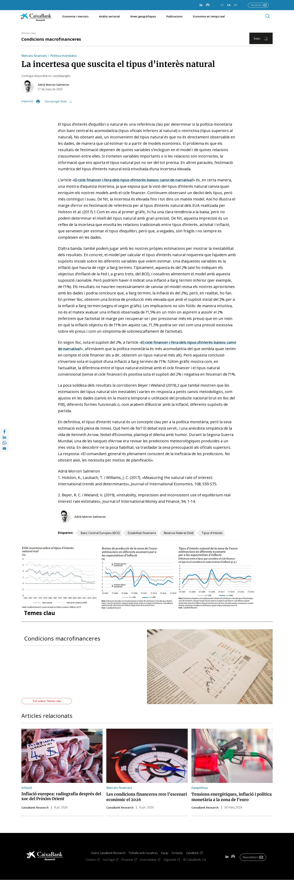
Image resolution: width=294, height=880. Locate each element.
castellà (57, 76)
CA (229, 5)
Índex (257, 38)
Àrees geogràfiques (143, 16)
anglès (66, 76)
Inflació (26, 788)
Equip (164, 853)
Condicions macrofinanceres (51, 39)
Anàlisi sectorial (109, 16)
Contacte (177, 853)
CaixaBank (196, 853)
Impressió (27, 101)
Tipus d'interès (212, 533)
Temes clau (28, 33)
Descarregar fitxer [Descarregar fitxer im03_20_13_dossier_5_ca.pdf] (56, 101)
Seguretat (173, 859)
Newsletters (256, 5)
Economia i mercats (75, 16)
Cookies (94, 859)
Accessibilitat (152, 859)
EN (235, 5)
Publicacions (174, 16)
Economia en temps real (211, 16)
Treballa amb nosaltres (143, 853)
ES (222, 5)
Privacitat (131, 859)
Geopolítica (199, 788)
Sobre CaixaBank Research (108, 853)
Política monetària (63, 56)
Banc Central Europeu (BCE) (100, 533)
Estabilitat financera (142, 533)
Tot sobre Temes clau (46, 701)
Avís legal (112, 859)
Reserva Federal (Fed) (179, 533)
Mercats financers (34, 56)
